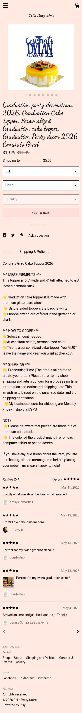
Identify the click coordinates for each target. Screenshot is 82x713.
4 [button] (39, 95)
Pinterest (44, 678)
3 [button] (34, 95)
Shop (6, 658)
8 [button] (56, 95)
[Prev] (4, 632)
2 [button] (30, 95)
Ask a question (38, 235)
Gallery (20, 662)
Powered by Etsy (14, 705)
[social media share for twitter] (13, 235)
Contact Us (66, 658)
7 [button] (52, 95)
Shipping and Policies (41, 658)
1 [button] (26, 95)
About (18, 658)
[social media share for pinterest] (22, 235)
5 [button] (43, 95)
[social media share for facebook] (5, 235)
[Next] (77, 632)
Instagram (27, 678)
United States (31, 160)
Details (9, 252)
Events (8, 662)
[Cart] (77, 6)
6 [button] (48, 95)
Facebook (10, 678)
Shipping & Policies (34, 252)
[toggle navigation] (5, 5)
